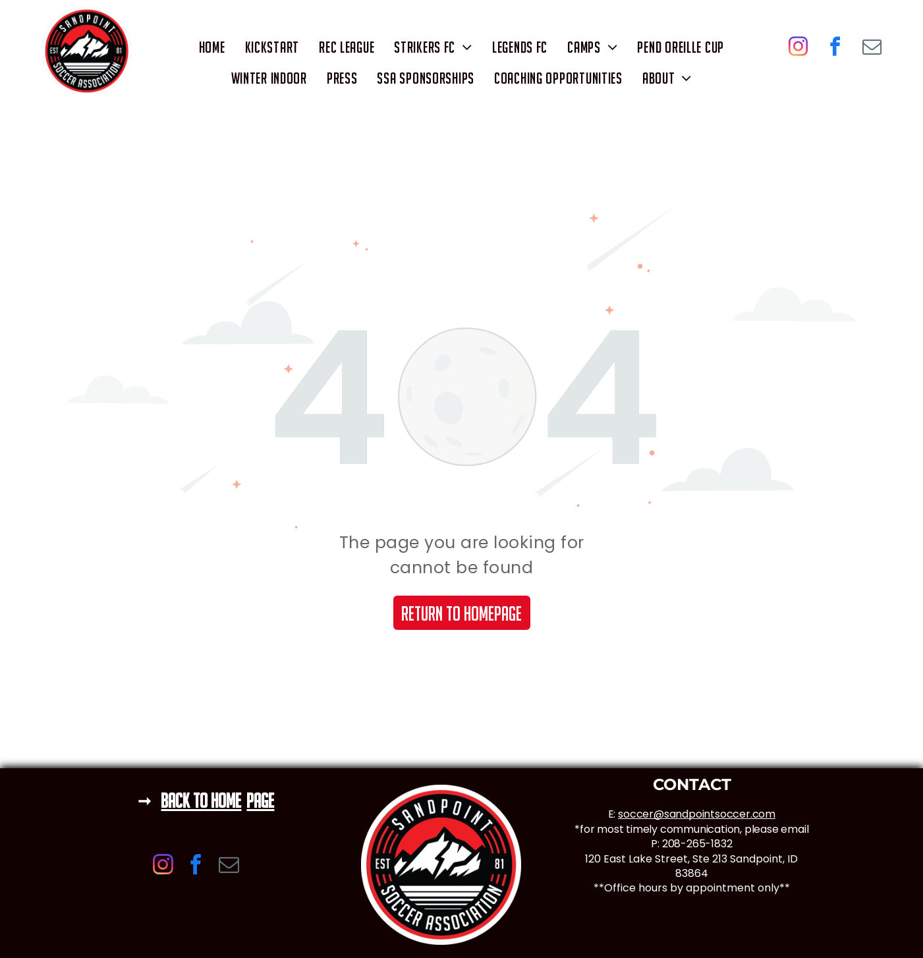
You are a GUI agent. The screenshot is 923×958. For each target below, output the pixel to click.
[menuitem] (212, 47)
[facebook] (835, 48)
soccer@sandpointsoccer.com (696, 814)
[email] (872, 48)
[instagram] (798, 48)
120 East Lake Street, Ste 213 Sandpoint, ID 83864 (691, 866)
